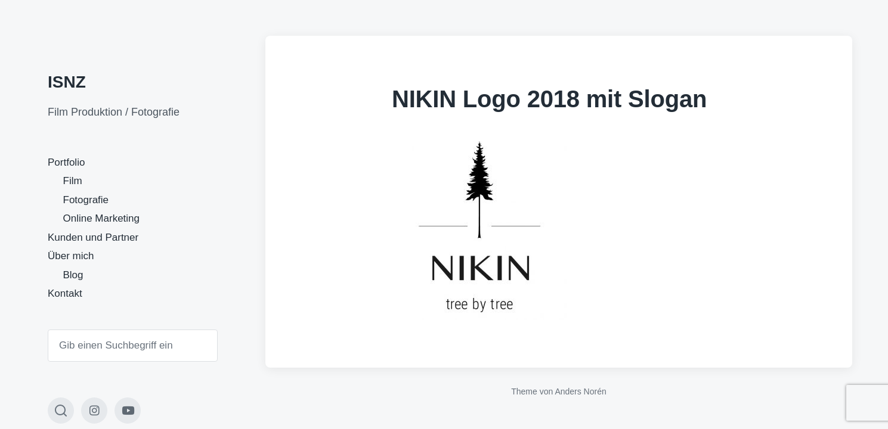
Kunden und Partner (93, 237)
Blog (73, 275)
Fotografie (86, 200)
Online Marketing (101, 218)
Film (72, 180)
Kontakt (65, 293)
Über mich (71, 256)
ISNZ (67, 82)
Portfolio (66, 162)
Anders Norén (580, 391)
